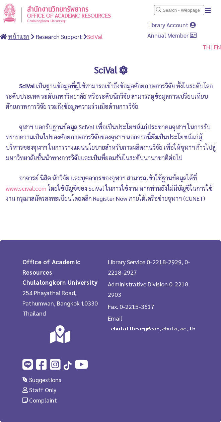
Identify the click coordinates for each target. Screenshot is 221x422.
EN (217, 47)
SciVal (95, 36)
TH (206, 47)
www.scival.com (26, 188)
